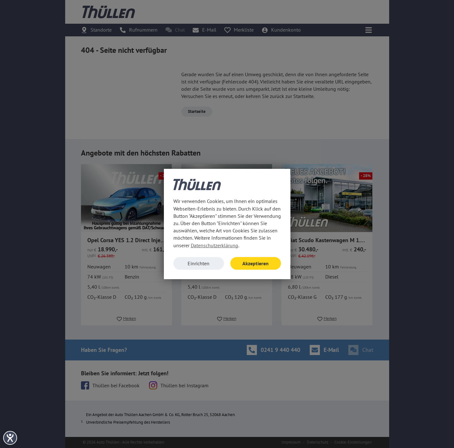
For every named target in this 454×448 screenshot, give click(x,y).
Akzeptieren (255, 263)
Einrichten (198, 263)
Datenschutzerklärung (214, 245)
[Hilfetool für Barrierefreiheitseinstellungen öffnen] (10, 438)
